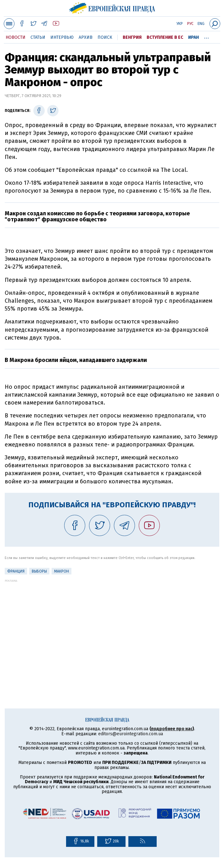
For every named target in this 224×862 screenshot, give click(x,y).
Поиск (105, 37)
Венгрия (132, 37)
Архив (85, 37)
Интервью (62, 37)
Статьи (38, 37)
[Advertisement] (112, 626)
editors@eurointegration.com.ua (130, 734)
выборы (39, 571)
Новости (15, 37)
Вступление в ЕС (165, 37)
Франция (16, 571)
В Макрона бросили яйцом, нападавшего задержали (76, 360)
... (206, 36)
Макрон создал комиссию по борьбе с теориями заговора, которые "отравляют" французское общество (97, 216)
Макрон (61, 571)
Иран (193, 37)
